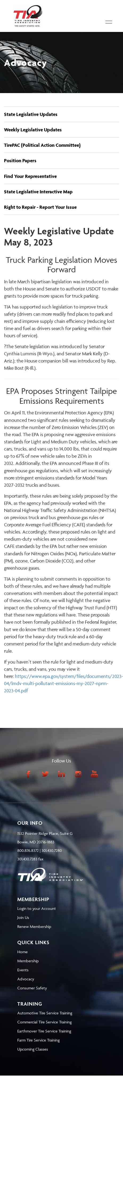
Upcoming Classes (32, 1049)
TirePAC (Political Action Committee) (42, 145)
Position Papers (20, 160)
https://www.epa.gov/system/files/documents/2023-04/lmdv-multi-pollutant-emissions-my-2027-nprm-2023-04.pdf (63, 683)
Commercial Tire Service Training (44, 1021)
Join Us (23, 917)
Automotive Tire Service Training (44, 1012)
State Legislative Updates (31, 114)
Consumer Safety (32, 987)
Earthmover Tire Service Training (44, 1031)
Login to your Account (36, 908)
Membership (28, 960)
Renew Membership (34, 926)
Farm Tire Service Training (38, 1040)
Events (22, 969)
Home (22, 951)
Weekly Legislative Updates (33, 130)
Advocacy (25, 978)
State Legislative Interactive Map (38, 192)
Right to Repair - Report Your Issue (40, 207)
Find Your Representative (30, 176)
